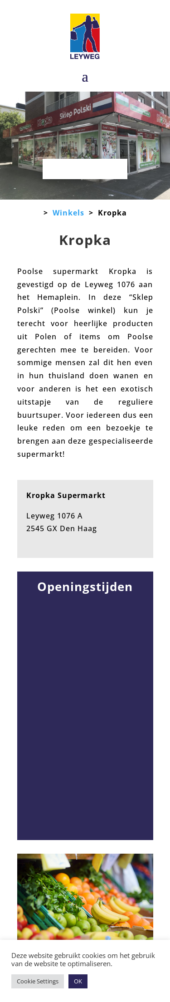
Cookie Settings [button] (37, 981)
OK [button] (78, 981)
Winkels (68, 213)
